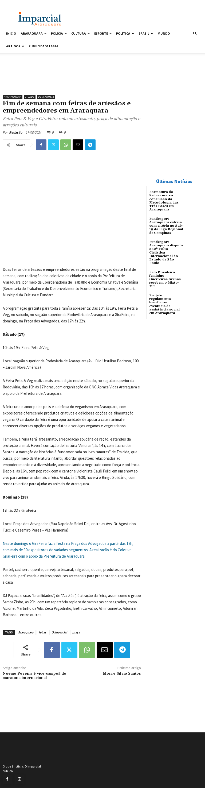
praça (76, 632)
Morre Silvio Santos (122, 673)
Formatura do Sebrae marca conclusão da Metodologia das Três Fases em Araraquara (164, 200)
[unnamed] (72, 78)
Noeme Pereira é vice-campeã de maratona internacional (34, 676)
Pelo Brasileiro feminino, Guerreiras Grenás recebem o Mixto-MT (165, 279)
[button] (194, 33)
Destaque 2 (46, 97)
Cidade (30, 97)
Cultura (80, 33)
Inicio (11, 33)
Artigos (15, 46)
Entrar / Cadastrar (16, 4)
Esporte (103, 33)
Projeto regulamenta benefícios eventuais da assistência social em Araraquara (164, 303)
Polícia (59, 33)
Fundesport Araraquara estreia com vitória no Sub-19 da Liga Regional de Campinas (166, 226)
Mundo (163, 33)
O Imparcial (59, 632)
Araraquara (34, 33)
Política (125, 33)
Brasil (146, 33)
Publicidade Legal (43, 46)
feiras (42, 632)
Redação (15, 132)
